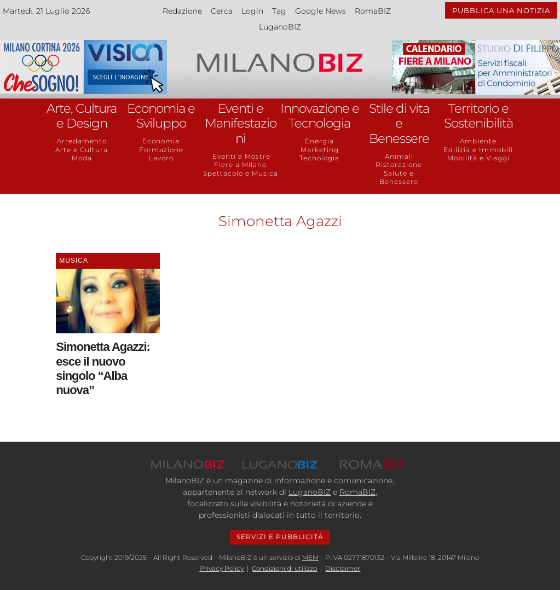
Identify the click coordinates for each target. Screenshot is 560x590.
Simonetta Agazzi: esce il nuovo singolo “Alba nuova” (103, 368)
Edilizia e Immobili (478, 150)
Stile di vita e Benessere (399, 123)
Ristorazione (399, 164)
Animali (399, 156)
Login (252, 11)
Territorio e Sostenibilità (478, 116)
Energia (319, 141)
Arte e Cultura (81, 150)
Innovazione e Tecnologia (319, 116)
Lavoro (161, 158)
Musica (73, 260)
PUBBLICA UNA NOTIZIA (501, 10)
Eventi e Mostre (240, 156)
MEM (310, 557)
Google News (320, 11)
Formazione (161, 150)
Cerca (222, 11)
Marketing (320, 150)
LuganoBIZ (280, 27)
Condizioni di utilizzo (284, 568)
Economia (161, 141)
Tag (279, 11)
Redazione (182, 11)
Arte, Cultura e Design (82, 116)
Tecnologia (319, 158)
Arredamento (82, 141)
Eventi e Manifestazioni (240, 123)
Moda (82, 158)
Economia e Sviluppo (161, 116)
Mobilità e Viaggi (478, 158)
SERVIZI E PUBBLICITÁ (280, 537)
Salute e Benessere (398, 177)
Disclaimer (342, 568)
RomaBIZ (373, 11)
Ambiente (478, 141)
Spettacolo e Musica (240, 173)
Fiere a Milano (240, 164)
